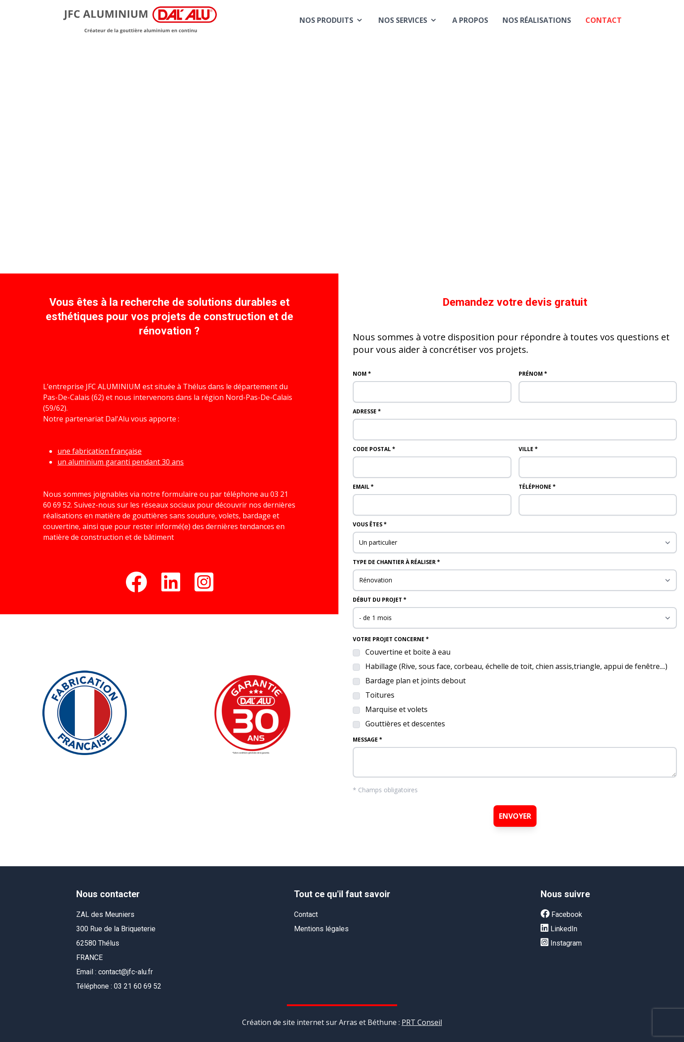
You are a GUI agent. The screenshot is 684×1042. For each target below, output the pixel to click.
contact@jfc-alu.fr (125, 972)
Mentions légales (321, 929)
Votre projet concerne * (391, 639)
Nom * (362, 374)
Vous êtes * (370, 524)
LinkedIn (559, 929)
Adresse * (367, 411)
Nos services (408, 20)
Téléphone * (537, 487)
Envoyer (515, 816)
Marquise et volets (396, 709)
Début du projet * (380, 599)
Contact (603, 20)
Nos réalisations (536, 20)
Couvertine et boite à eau (407, 652)
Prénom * (533, 374)
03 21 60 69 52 (137, 986)
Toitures (379, 695)
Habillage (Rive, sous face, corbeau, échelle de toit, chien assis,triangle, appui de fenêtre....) (516, 666)
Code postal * (374, 449)
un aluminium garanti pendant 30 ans (120, 462)
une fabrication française (99, 451)
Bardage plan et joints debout (415, 681)
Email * (363, 487)
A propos (470, 20)
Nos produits (331, 20)
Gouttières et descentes (405, 724)
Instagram (561, 943)
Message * (367, 739)
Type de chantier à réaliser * (396, 562)
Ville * (528, 449)
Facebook (561, 914)
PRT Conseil (422, 1022)
